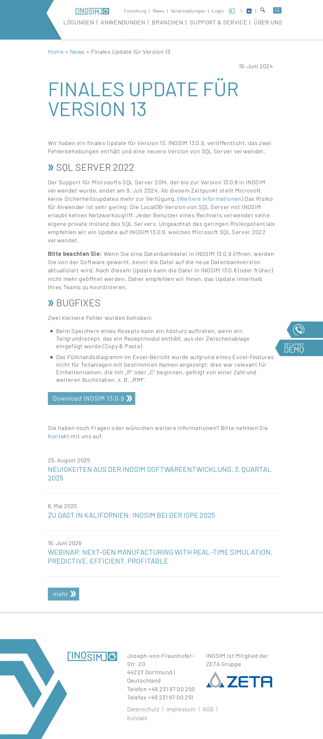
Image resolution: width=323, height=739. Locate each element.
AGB (208, 709)
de (277, 10)
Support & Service (218, 22)
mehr (60, 594)
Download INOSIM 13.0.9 (88, 398)
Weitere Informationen (210, 198)
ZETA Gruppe (224, 663)
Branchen (167, 22)
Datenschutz (143, 709)
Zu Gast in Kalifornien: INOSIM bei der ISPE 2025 (131, 514)
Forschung (135, 11)
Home (56, 51)
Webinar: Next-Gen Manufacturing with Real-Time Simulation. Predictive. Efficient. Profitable (160, 556)
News (158, 11)
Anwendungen (123, 22)
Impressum (181, 709)
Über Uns (268, 22)
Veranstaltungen (188, 11)
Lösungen (78, 22)
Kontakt (59, 436)
